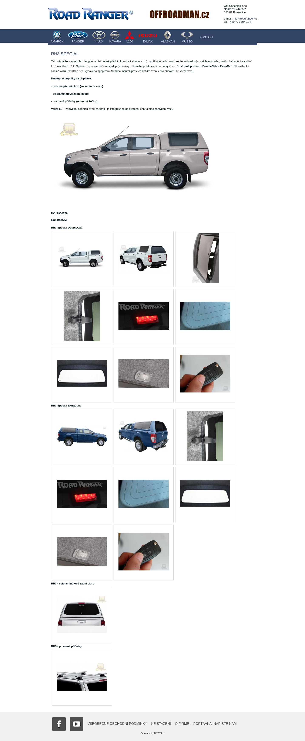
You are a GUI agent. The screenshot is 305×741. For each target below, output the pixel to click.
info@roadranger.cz (245, 18)
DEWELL (159, 733)
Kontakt (206, 37)
